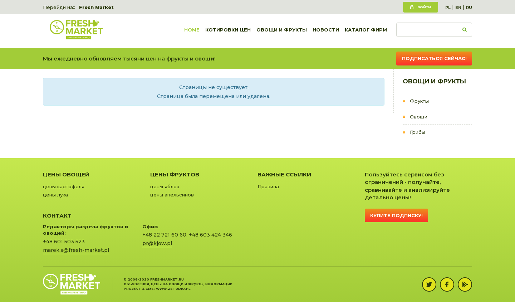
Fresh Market (96, 7)
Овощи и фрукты (281, 31)
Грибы (417, 132)
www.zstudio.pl (173, 289)
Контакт (57, 215)
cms (150, 289)
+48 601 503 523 (64, 241)
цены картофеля (63, 186)
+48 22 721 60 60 (164, 235)
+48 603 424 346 (210, 235)
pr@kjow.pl (157, 243)
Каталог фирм (366, 31)
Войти (424, 7)
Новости (326, 31)
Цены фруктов (174, 174)
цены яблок (164, 186)
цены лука (55, 195)
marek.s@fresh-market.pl (76, 250)
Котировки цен (228, 31)
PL (448, 7)
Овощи (418, 117)
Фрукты (419, 101)
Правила (268, 186)
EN (458, 7)
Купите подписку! (396, 215)
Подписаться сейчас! (434, 58)
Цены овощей (66, 174)
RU (469, 7)
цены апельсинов (172, 195)
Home (192, 31)
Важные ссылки (284, 174)
